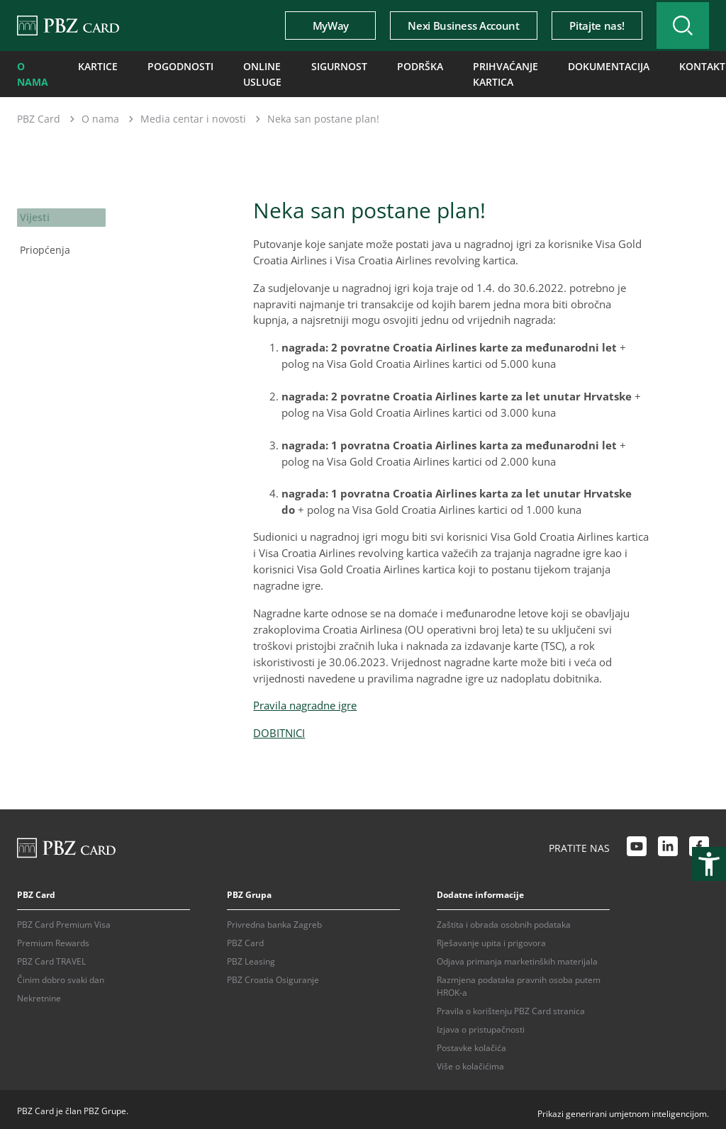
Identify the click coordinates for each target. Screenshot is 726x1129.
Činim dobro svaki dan (60, 976)
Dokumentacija (601, 66)
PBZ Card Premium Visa (64, 921)
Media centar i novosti (193, 115)
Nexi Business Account (449, 25)
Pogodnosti (169, 66)
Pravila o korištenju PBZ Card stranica (511, 1007)
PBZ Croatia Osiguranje (273, 976)
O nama (31, 72)
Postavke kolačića (471, 1044)
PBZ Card (38, 115)
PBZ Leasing (251, 958)
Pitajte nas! (582, 25)
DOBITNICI (279, 729)
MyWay (316, 25)
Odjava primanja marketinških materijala (517, 958)
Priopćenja (43, 243)
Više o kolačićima (470, 1063)
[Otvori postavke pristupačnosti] (709, 864)
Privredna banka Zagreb (274, 921)
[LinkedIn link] (668, 845)
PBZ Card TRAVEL (51, 958)
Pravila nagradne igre (305, 702)
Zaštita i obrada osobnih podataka (504, 921)
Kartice (93, 66)
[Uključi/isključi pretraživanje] (675, 25)
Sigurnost (335, 66)
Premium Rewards (53, 939)
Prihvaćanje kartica (487, 72)
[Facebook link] (699, 845)
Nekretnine (39, 995)
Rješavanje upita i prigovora (491, 939)
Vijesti (34, 213)
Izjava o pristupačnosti (481, 1026)
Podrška (410, 66)
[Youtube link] (637, 845)
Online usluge (244, 72)
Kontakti (687, 66)
